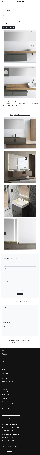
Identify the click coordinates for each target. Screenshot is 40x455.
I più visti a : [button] (5, 334)
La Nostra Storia (5, 386)
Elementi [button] (4, 307)
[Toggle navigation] (37, 1)
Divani (3, 358)
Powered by (7, 451)
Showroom (4, 374)
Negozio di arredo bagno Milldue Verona (20, 343)
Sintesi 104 (27, 5)
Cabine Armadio (5, 371)
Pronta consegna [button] (6, 330)
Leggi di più (4, 23)
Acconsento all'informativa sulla (16, 290)
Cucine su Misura (5, 393)
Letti (2, 368)
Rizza (3, 379)
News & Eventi (4, 376)
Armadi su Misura (5, 394)
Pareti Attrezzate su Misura (7, 395)
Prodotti (16, 5)
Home (12, 5)
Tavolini (3, 364)
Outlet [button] (4, 326)
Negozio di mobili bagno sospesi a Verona (20, 340)
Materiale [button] (5, 318)
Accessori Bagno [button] (6, 322)
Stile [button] (4, 315)
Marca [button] (4, 311)
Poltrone (3, 360)
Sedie (3, 361)
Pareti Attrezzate (5, 354)
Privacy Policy (23, 290)
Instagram (4, 401)
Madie (3, 356)
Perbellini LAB (4, 387)
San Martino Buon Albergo (7, 381)
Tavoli (3, 357)
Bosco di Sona (5, 382)
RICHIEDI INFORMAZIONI (8, 27)
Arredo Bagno (21, 5)
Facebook (4, 399)
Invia (20, 294)
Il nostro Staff (4, 389)
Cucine (3, 351)
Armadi (3, 369)
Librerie (3, 353)
